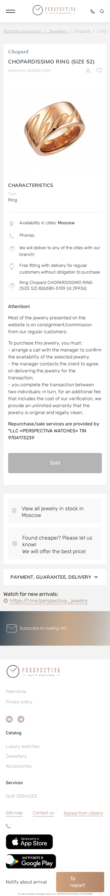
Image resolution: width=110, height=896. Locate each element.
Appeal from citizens (83, 813)
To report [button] (77, 881)
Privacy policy (19, 701)
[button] (10, 11)
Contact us (43, 812)
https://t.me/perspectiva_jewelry (49, 601)
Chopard (18, 51)
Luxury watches (23, 746)
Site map (14, 812)
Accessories (19, 766)
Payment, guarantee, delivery (55, 576)
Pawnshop (16, 691)
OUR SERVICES (21, 796)
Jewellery (16, 756)
